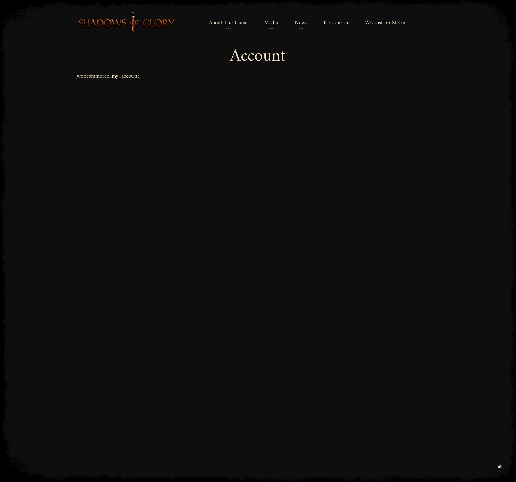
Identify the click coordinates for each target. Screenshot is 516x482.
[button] (228, 23)
